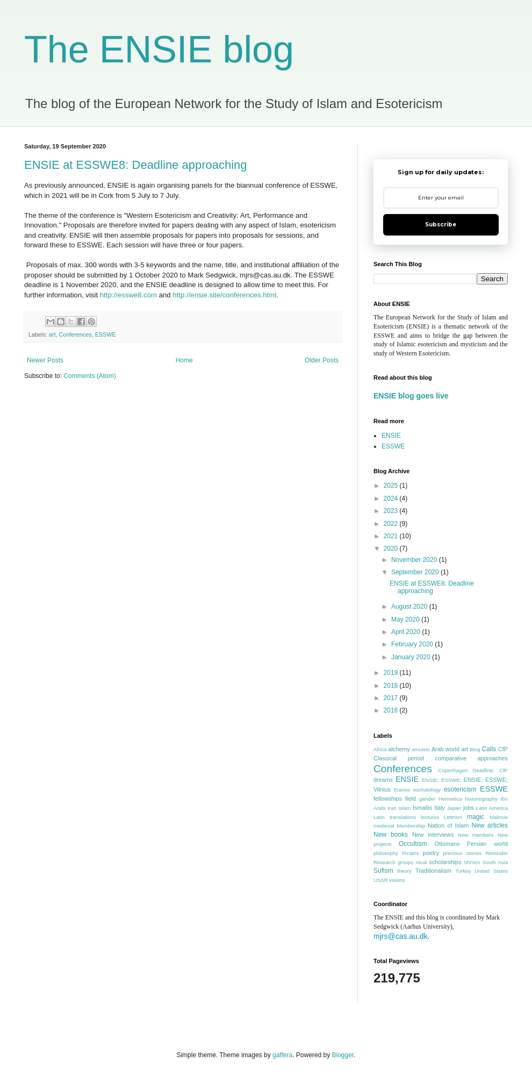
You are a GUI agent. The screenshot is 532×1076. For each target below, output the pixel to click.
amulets (421, 749)
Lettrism (453, 817)
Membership (411, 826)
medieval (383, 826)
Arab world (445, 749)
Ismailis (422, 807)
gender (427, 799)
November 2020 (415, 560)
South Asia (495, 862)
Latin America (492, 808)
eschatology (427, 790)
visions (397, 880)
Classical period (398, 758)
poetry (431, 853)
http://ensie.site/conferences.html (224, 295)
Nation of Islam (448, 825)
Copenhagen (453, 770)
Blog (475, 749)
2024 (392, 498)
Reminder (496, 853)
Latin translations (394, 817)
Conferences (75, 334)
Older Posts (322, 360)
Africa (380, 749)
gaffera (282, 1055)
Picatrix (410, 853)
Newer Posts (45, 360)
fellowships (387, 798)
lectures (430, 817)
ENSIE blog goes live (411, 395)
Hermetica (450, 799)
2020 (392, 548)
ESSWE (105, 334)
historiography (481, 799)
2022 (392, 524)
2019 (392, 672)
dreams (383, 779)
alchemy (399, 749)
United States (491, 871)
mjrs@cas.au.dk (400, 936)
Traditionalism (433, 870)
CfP (503, 749)
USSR (380, 880)
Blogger (343, 1055)
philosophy (385, 853)
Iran (392, 808)
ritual (421, 862)
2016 (392, 710)
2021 (392, 536)
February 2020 (413, 644)
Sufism (383, 870)
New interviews (433, 834)
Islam (404, 808)
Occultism (413, 843)
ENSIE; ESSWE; (441, 780)
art (52, 334)
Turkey (463, 871)
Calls (489, 749)
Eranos (402, 790)
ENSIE (391, 435)
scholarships (445, 862)
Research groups (393, 862)
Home (184, 360)
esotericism (460, 789)
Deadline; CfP (490, 770)
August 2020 (410, 606)
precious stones (462, 853)
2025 (392, 485)
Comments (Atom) (89, 376)
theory (404, 871)
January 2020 (411, 657)
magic (475, 817)
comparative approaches (471, 758)
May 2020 (406, 619)
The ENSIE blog (159, 49)
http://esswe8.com (128, 295)
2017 (392, 698)
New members (476, 835)
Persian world (487, 843)
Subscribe (440, 224)
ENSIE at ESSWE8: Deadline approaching (135, 165)
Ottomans (447, 843)
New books (390, 834)
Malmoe (499, 817)
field (410, 798)
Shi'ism (472, 862)
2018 (392, 685)
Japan (454, 808)
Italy (439, 807)
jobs (468, 807)
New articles (489, 825)
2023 (392, 511)
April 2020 (406, 632)
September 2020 (416, 572)
